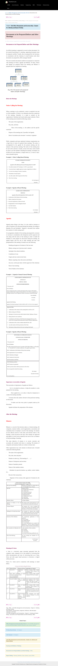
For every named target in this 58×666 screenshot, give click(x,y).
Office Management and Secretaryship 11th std (19, 12)
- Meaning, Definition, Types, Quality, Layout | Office (20, 655)
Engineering (28, 5)
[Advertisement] (47, 32)
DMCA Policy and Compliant (35, 662)
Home (6, 12)
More (8, 8)
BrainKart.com (12, 2)
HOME (8, 5)
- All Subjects (14, 630)
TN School (39, 5)
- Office (19, 650)
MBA (34, 5)
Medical (22, 5)
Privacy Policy (20, 662)
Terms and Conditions (26, 662)
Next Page (36, 17)
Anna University (15, 5)
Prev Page (9, 17)
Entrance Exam (46, 5)
